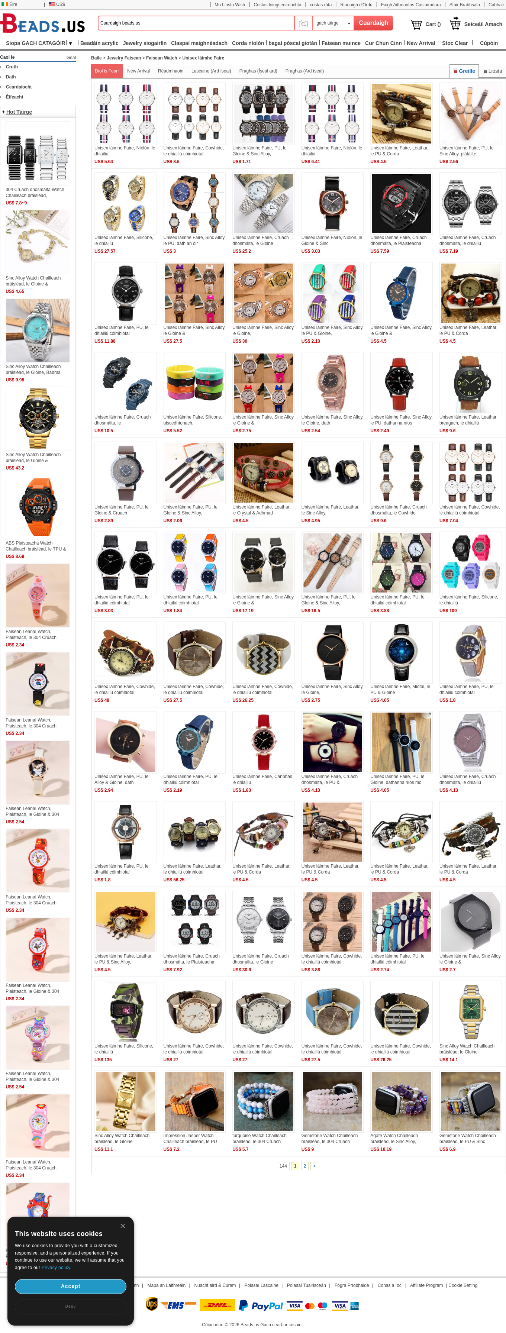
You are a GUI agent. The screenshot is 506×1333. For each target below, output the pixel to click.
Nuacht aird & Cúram (215, 1285)
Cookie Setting (462, 1285)
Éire (9, 4)
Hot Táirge (19, 112)
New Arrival (138, 71)
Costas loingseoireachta (277, 4)
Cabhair (496, 4)
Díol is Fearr (107, 71)
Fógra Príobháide (352, 1285)
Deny (70, 1306)
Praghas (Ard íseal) (305, 71)
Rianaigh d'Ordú (356, 4)
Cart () (433, 24)
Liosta (492, 71)
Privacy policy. (56, 1267)
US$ (57, 4)
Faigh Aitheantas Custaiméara (411, 4)
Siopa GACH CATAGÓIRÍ (39, 43)
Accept (71, 1286)
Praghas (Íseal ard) (258, 71)
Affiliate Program (426, 1285)
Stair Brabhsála (464, 4)
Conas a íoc (390, 1285)
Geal (71, 57)
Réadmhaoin (170, 71)
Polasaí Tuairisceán (306, 1285)
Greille (464, 71)
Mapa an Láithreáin (167, 1285)
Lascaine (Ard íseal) (211, 71)
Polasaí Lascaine (261, 1285)
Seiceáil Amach (483, 24)
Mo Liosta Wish (230, 4)
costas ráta (321, 4)
